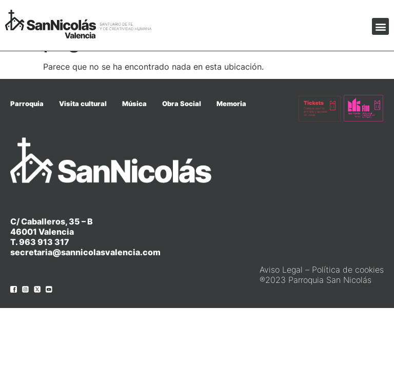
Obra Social (181, 103)
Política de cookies (348, 269)
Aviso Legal (281, 269)
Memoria (231, 103)
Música (134, 103)
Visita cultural (83, 103)
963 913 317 (44, 242)
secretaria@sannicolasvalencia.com (85, 252)
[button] (380, 26)
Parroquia (27, 103)
